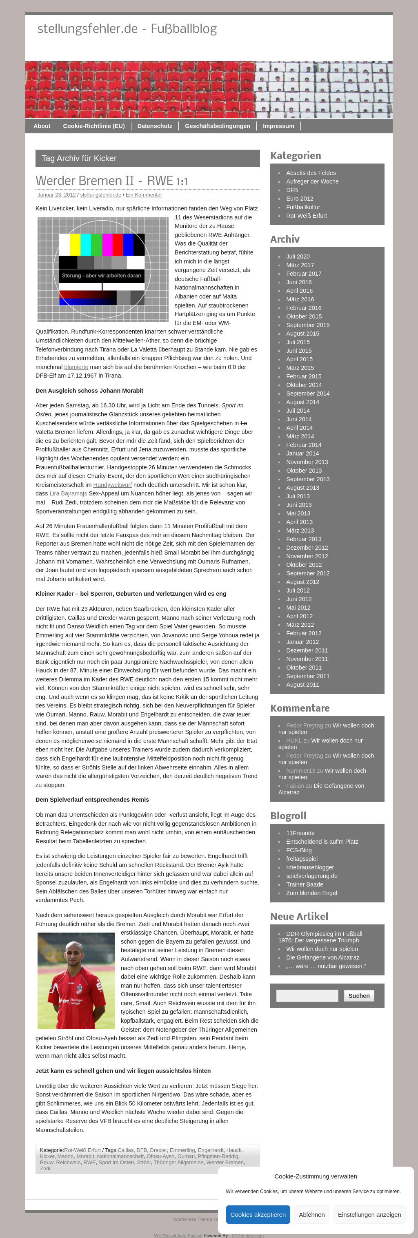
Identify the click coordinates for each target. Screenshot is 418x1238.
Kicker (47, 1156)
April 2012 (299, 616)
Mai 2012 (298, 607)
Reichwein (68, 1162)
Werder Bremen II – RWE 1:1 (112, 181)
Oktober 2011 (304, 667)
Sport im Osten (116, 1162)
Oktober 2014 (304, 385)
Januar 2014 (302, 453)
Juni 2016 (298, 282)
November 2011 (307, 659)
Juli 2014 (298, 410)
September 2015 (307, 325)
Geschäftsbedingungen (299, 52)
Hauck (234, 1150)
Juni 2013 (298, 505)
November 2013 (307, 462)
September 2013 (307, 479)
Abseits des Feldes (311, 173)
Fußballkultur (303, 207)
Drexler (158, 1150)
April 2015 (299, 359)
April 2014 (299, 427)
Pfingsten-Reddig (218, 1156)
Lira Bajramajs (68, 493)
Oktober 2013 (304, 470)
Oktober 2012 (304, 565)
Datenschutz (236, 52)
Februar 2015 (303, 376)
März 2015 (300, 368)
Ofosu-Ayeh (160, 1156)
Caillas (125, 1150)
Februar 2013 (303, 539)
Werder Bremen (225, 1162)
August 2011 (302, 684)
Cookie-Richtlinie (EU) (176, 52)
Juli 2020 (298, 256)
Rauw (46, 1162)
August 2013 (302, 487)
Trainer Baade (304, 884)
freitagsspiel (302, 859)
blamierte (76, 367)
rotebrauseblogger (310, 867)
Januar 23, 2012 (57, 195)
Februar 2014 (303, 445)
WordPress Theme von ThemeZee (209, 1219)
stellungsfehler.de (100, 195)
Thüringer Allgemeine (178, 1162)
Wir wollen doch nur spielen (322, 949)
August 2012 (302, 582)
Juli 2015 (298, 342)
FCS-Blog (298, 850)
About (123, 52)
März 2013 (300, 530)
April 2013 (299, 522)
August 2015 (302, 333)
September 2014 (307, 393)
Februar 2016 (303, 308)
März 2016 (300, 299)
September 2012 (307, 573)
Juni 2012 (298, 599)
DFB (141, 1150)
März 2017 (300, 265)
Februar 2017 (303, 273)
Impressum (360, 52)
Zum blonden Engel (311, 893)
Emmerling (182, 1150)
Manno (65, 1156)
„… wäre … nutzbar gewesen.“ (326, 966)
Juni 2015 (298, 350)
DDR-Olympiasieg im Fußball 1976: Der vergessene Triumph (320, 937)
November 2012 (307, 556)
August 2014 (302, 402)
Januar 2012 (302, 642)
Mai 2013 (298, 513)
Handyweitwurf (112, 485)
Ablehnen (312, 1214)
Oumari (186, 1156)
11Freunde (300, 833)
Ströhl (144, 1162)
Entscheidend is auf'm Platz (322, 841)
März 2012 (300, 624)
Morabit (85, 1156)
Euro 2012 (299, 198)
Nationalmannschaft (120, 1156)
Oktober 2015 (304, 316)
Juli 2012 (298, 590)
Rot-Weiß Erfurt (82, 1150)
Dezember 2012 (307, 547)
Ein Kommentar (144, 195)
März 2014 (300, 436)
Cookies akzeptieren (258, 1214)
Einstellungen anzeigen (369, 1214)
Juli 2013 (298, 496)
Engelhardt (211, 1150)
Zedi (45, 1168)
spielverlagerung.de (312, 876)
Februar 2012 (303, 633)
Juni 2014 (298, 419)
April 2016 (299, 290)
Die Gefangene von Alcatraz (322, 957)
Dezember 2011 (307, 650)
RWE (90, 1162)
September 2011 (307, 676)
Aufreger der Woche (312, 181)
